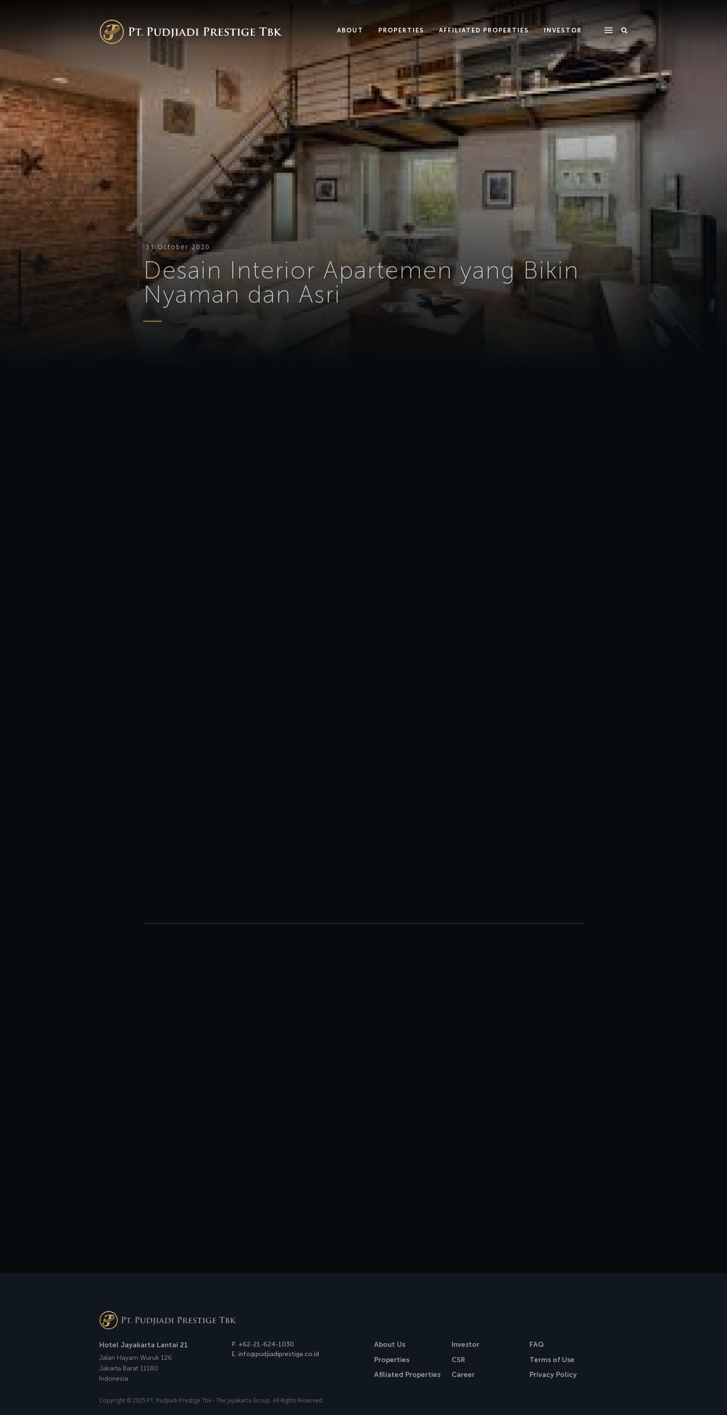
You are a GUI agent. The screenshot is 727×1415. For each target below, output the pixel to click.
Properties (391, 1360)
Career (463, 1374)
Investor (465, 1344)
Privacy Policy (553, 1374)
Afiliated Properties (407, 1374)
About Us (389, 1344)
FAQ (536, 1344)
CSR (458, 1360)
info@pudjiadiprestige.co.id (278, 1354)
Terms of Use (551, 1360)
